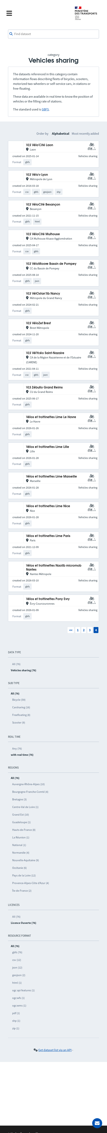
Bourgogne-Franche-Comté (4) (30, 792)
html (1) (17, 982)
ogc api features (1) (23, 990)
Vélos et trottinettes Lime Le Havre (51, 417)
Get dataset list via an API (55, 1050)
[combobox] (53, 34)
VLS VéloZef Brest (38, 323)
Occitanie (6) (19, 868)
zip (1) (15, 1028)
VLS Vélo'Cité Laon (39, 145)
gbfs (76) (17, 952)
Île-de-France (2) (21, 890)
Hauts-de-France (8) (23, 830)
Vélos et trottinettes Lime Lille (47, 447)
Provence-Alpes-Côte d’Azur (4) (30, 883)
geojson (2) (18, 975)
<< (70, 630)
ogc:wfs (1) (18, 998)
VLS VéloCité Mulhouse (43, 234)
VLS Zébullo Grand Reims (44, 387)
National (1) (19, 845)
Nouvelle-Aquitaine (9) (25, 860)
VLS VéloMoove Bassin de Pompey (51, 263)
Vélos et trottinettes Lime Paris (48, 536)
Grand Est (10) (20, 814)
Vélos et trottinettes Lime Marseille (51, 476)
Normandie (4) (20, 852)
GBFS (45, 109)
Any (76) (17, 748)
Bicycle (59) (18, 699)
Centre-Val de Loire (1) (25, 807)
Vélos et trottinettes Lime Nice (48, 506)
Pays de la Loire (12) (24, 875)
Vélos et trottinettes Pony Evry (48, 599)
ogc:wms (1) (19, 1005)
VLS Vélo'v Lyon (37, 174)
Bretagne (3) (19, 799)
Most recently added (85, 133)
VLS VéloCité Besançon (43, 204)
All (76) (16, 664)
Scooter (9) (18, 722)
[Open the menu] (37, 13)
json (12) (17, 967)
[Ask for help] (97, 1123)
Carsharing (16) (21, 707)
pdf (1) (16, 1013)
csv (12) (16, 960)
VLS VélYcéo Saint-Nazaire (45, 353)
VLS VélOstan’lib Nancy (43, 293)
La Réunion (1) (20, 837)
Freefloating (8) (21, 715)
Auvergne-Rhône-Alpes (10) (28, 784)
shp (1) (16, 1021)
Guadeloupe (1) (21, 822)
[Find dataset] (53, 34)
